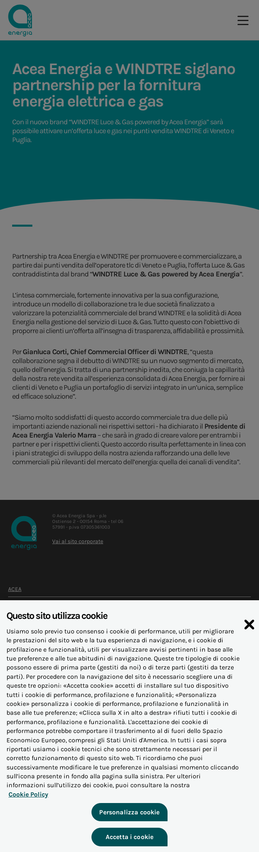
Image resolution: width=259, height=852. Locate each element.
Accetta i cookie (130, 842)
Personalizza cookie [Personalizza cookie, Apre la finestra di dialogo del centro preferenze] (129, 816)
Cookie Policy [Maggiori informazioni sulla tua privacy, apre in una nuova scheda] (28, 799)
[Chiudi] (249, 629)
